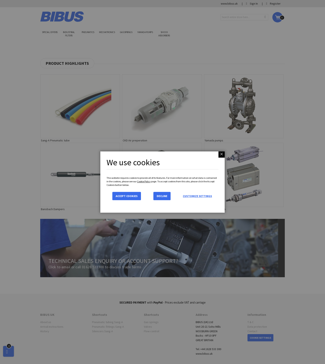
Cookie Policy (144, 181)
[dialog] (162, 182)
